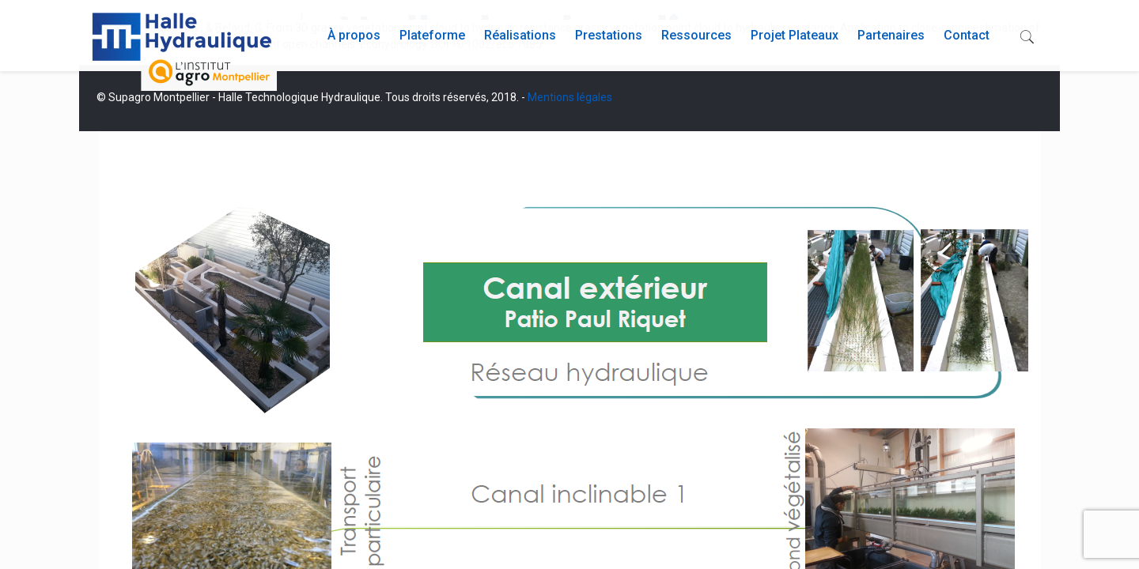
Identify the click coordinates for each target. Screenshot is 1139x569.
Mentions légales (570, 97)
